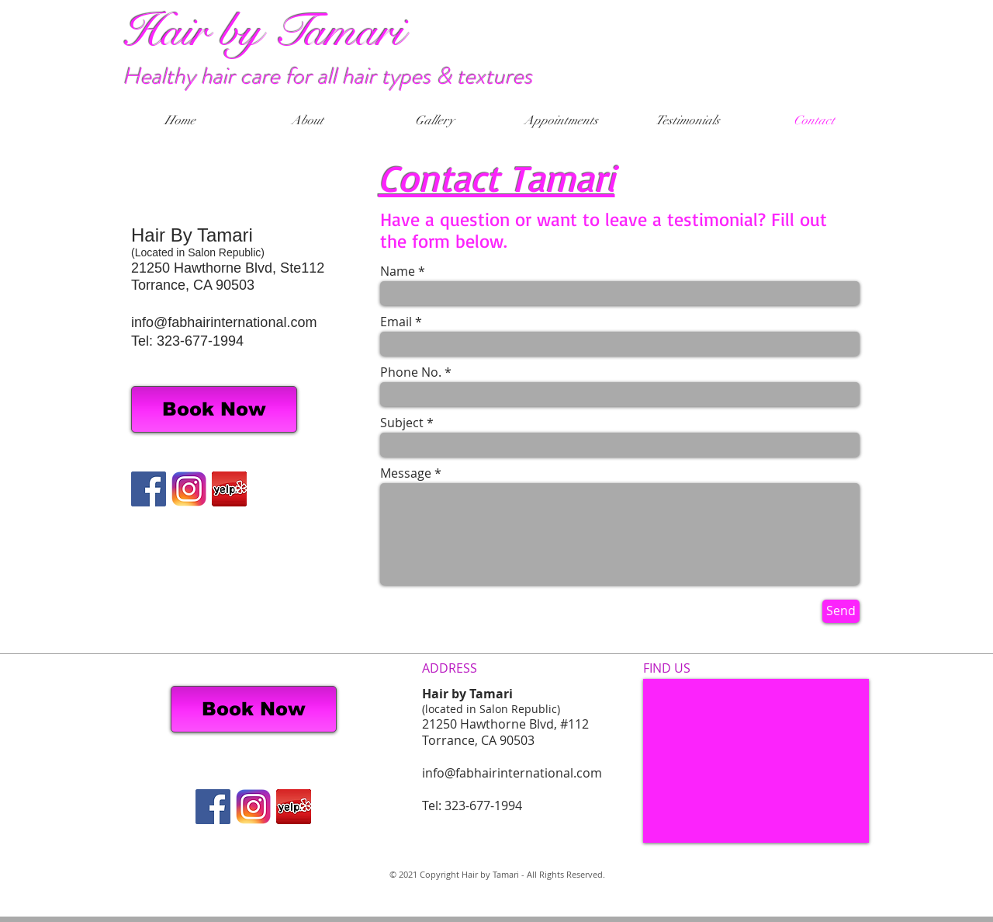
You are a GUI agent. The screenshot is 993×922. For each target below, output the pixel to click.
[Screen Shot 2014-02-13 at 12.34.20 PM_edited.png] (229, 488)
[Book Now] (214, 409)
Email (396, 321)
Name (397, 271)
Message (405, 473)
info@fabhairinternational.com (224, 322)
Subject (402, 422)
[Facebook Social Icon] (148, 488)
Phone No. (410, 372)
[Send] (841, 611)
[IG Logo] (188, 488)
